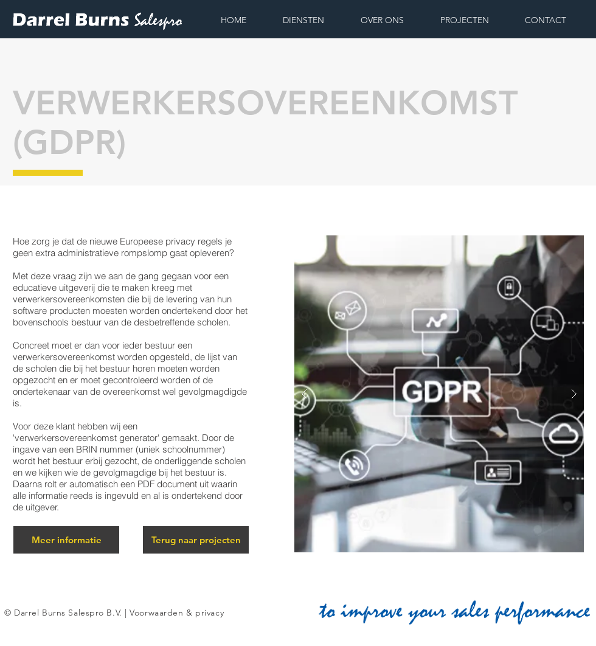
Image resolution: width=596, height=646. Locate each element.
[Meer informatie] (66, 540)
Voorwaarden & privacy (177, 612)
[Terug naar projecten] (196, 540)
